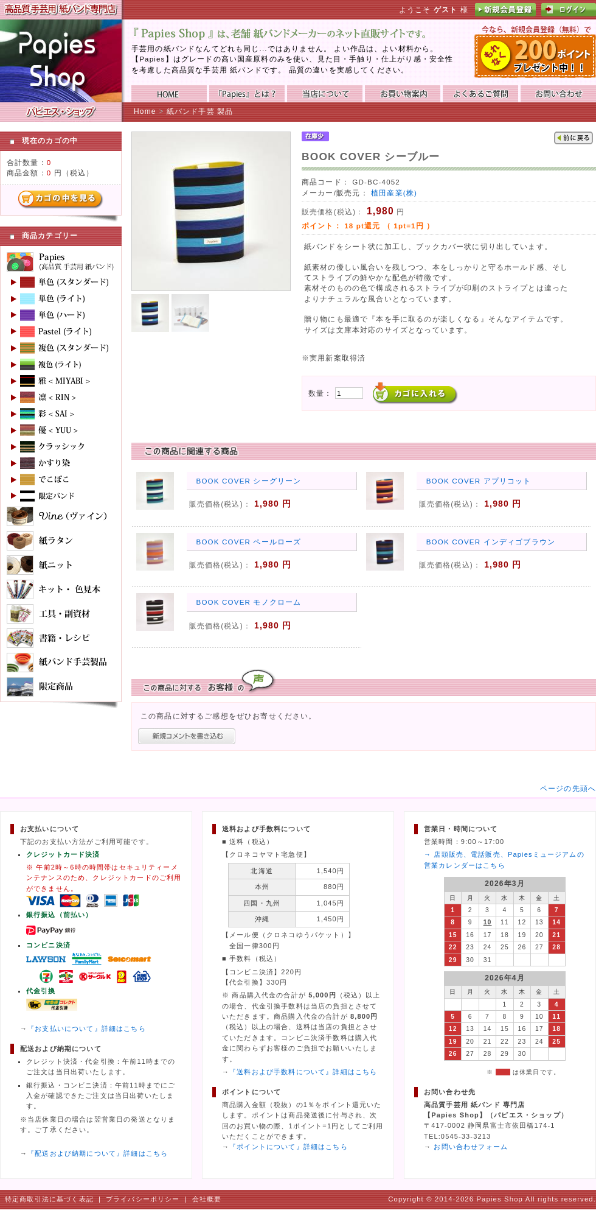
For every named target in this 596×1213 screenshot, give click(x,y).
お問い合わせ (558, 93)
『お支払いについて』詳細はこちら (86, 1028)
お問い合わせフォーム (471, 1146)
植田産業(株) (394, 193)
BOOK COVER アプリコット (479, 481)
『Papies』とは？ (247, 93)
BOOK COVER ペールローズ (249, 542)
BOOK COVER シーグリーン (249, 481)
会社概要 (207, 1199)
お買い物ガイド (402, 93)
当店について (324, 93)
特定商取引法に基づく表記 (49, 1199)
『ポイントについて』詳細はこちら (288, 1146)
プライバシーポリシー (143, 1199)
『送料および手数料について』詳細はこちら (303, 1071)
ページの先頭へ (568, 788)
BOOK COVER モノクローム (249, 602)
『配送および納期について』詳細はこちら (97, 1153)
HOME (169, 93)
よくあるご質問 (480, 93)
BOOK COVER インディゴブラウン (490, 542)
